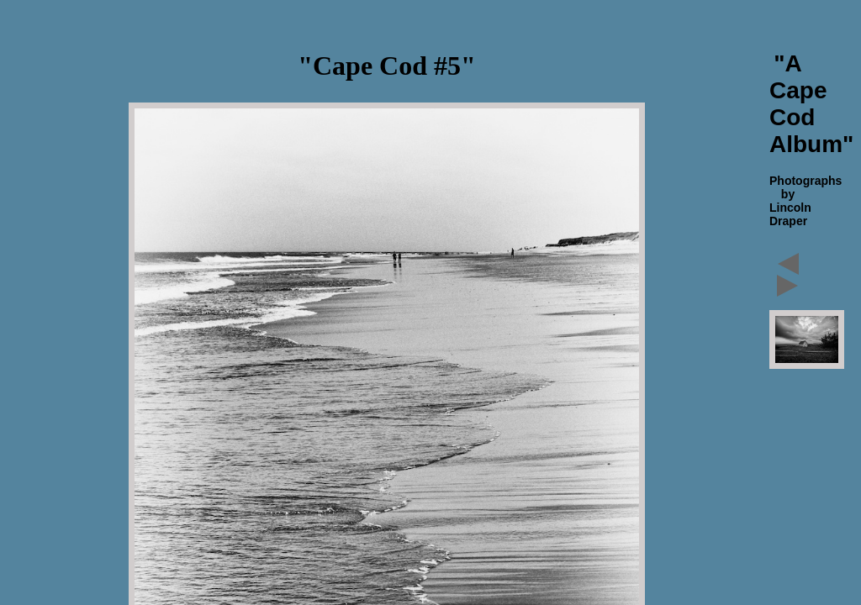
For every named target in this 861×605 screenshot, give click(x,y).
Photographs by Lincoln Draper (805, 201)
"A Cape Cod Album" (811, 103)
